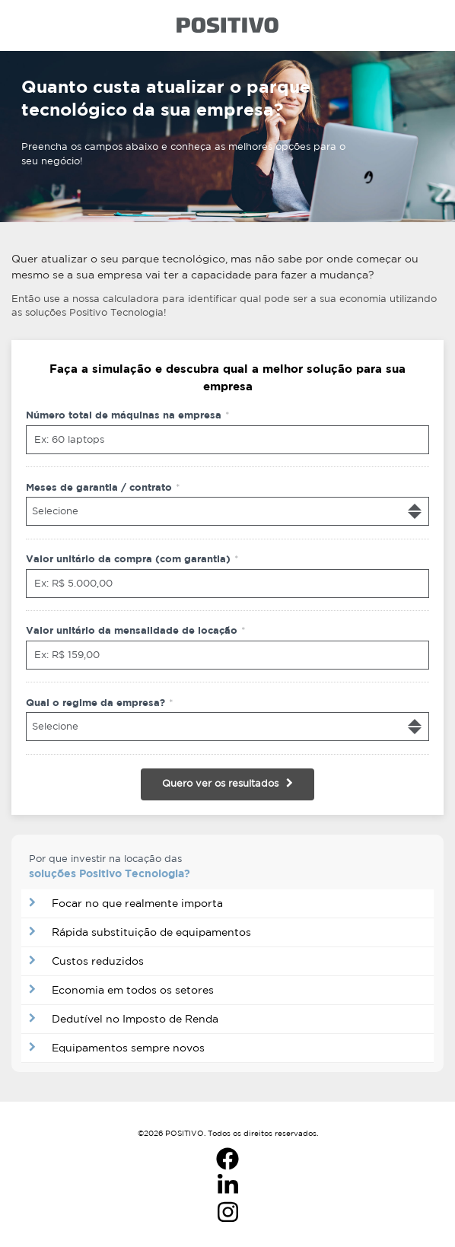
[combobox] (227, 511)
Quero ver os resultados (220, 783)
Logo (227, 25)
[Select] (227, 511)
